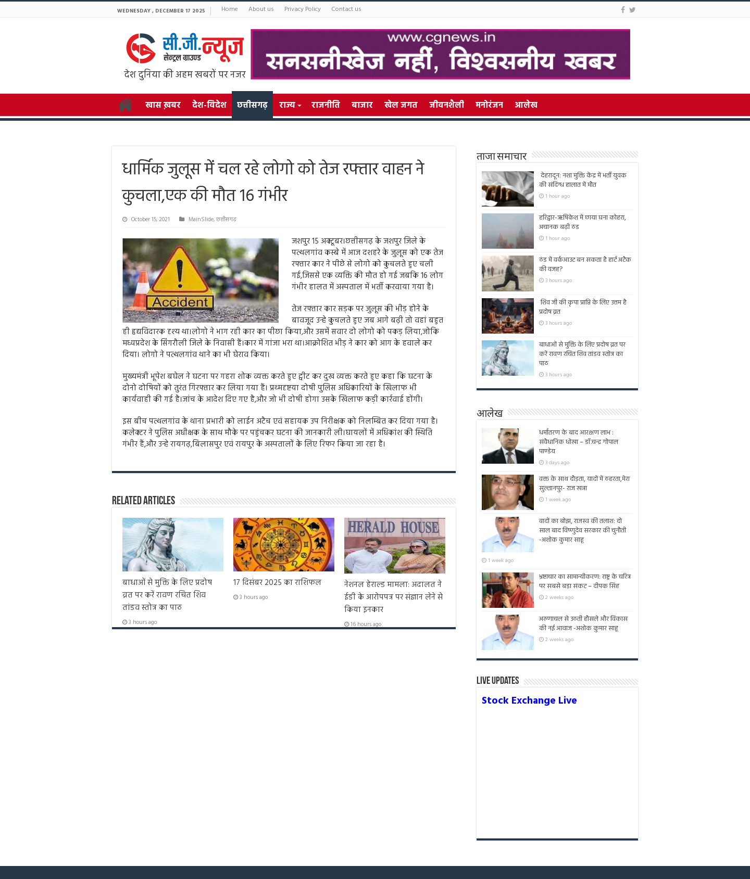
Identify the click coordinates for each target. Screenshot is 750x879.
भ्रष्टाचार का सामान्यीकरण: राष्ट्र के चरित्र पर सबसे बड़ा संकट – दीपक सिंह (585, 581)
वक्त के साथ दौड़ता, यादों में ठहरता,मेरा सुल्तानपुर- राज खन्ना (584, 484)
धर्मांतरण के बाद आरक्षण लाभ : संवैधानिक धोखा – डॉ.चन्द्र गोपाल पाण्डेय (578, 442)
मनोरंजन (489, 105)
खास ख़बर (163, 105)
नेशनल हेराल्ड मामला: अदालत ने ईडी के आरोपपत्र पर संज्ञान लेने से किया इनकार (393, 597)
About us (261, 9)
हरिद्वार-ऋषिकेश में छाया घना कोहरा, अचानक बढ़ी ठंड (582, 222)
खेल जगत (401, 105)
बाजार (362, 105)
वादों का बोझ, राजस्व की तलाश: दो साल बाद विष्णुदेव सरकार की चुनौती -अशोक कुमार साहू (582, 535)
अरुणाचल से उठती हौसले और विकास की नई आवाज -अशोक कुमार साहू (583, 624)
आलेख (526, 105)
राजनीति (325, 105)
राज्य (287, 105)
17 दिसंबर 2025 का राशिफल (277, 583)
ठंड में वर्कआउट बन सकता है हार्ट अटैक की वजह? (585, 264)
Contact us (346, 9)
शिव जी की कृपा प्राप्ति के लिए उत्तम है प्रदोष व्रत (583, 307)
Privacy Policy (302, 9)
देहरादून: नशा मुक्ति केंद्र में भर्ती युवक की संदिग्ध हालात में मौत (583, 180)
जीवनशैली (446, 105)
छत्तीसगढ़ (252, 105)
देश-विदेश (209, 105)
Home (229, 9)
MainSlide (201, 219)
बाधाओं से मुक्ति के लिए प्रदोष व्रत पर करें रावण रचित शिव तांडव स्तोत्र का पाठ (167, 595)
